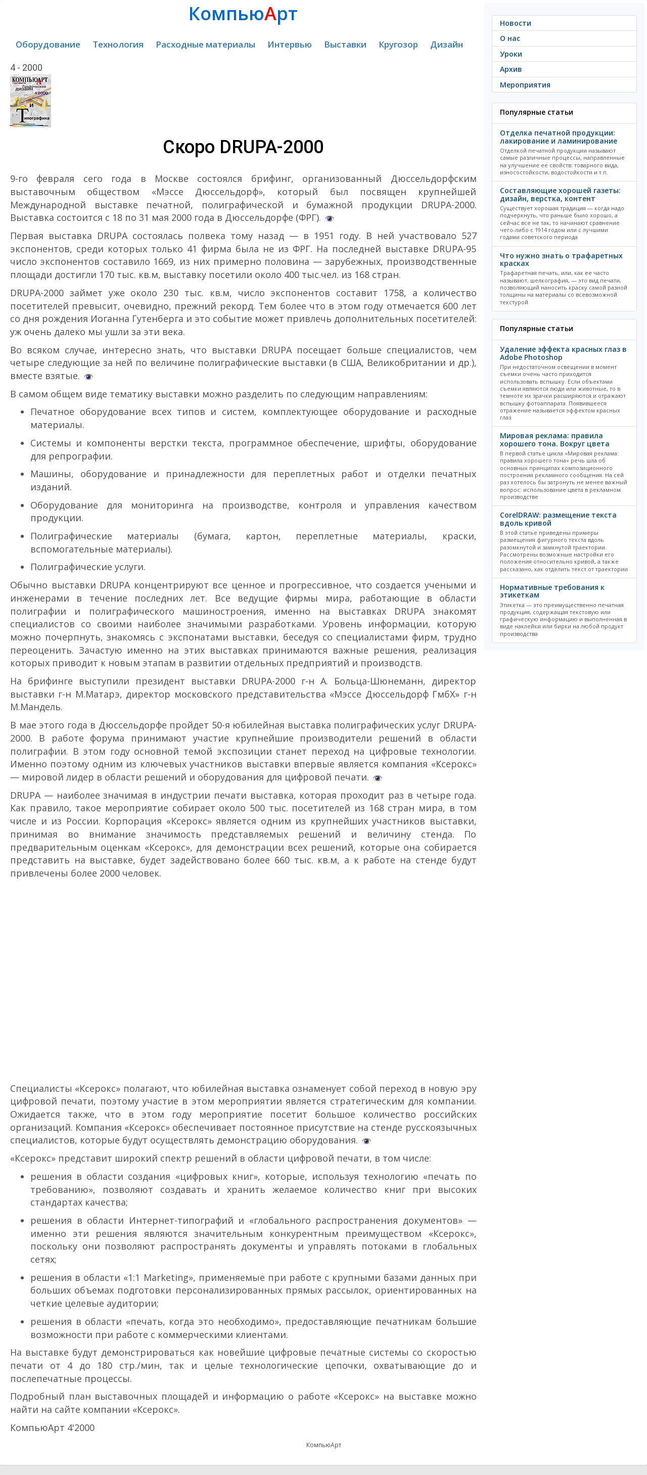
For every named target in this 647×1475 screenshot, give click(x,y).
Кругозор (398, 44)
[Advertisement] (243, 981)
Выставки (345, 44)
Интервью (289, 44)
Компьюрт (243, 13)
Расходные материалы (205, 44)
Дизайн (446, 44)
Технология (118, 44)
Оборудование (48, 44)
